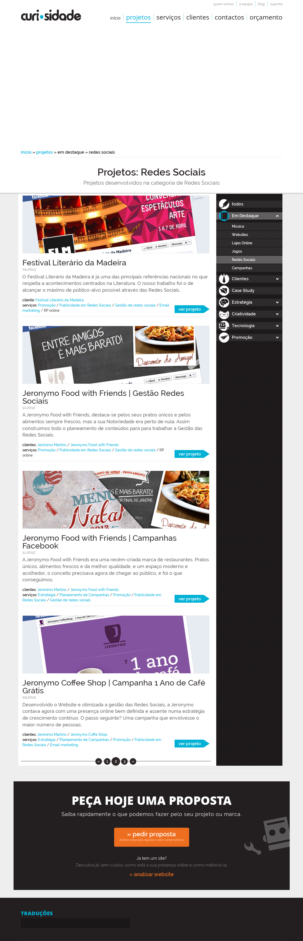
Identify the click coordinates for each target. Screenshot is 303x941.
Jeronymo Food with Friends (94, 445)
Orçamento (266, 17)
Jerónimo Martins (51, 445)
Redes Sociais (243, 260)
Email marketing (64, 745)
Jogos (237, 251)
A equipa (245, 4)
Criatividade (244, 313)
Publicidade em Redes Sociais (85, 305)
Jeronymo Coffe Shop (88, 734)
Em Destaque (245, 215)
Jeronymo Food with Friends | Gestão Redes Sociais (103, 397)
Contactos (229, 17)
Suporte (276, 4)
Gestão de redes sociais (135, 305)
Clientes (197, 17)
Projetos (138, 17)
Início (26, 152)
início (115, 18)
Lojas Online (242, 243)
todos (237, 204)
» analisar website (151, 874)
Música (238, 226)
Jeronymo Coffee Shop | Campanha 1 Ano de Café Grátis (113, 686)
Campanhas (242, 268)
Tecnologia (243, 325)
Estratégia (46, 595)
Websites (240, 235)
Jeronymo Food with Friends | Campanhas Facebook (99, 541)
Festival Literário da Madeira (74, 262)
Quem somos (223, 4)
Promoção (46, 305)
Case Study (243, 290)
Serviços (168, 17)
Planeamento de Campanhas (84, 595)
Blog (261, 4)
